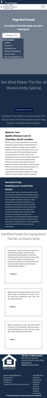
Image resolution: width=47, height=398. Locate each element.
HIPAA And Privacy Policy (30, 365)
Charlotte (36, 378)
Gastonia (36, 389)
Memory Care (12, 132)
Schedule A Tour (11, 35)
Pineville (36, 391)
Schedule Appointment (23, 110)
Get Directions (26, 363)
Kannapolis (37, 393)
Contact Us (8, 45)
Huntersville (37, 380)
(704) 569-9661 (11, 2)
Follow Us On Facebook (12, 51)
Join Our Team (9, 54)
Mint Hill (36, 384)
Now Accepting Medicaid (13, 57)
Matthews (36, 382)
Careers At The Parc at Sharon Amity (16, 384)
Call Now (7, 43)
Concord (36, 386)
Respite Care (7, 380)
